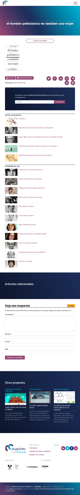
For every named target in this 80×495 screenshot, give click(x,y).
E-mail (8, 341)
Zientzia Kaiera (35, 389)
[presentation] (40, 121)
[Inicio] (5, 3)
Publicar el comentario (15, 357)
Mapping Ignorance (61, 389)
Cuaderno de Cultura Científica (13, 390)
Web (6, 349)
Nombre (8, 334)
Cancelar (71, 305)
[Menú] (76, 3)
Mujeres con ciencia (36, 455)
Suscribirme (59, 102)
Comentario (9, 314)
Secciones (33, 448)
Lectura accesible (40, 41)
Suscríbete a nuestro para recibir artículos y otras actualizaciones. (39, 96)
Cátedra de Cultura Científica (39, 451)
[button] (48, 78)
